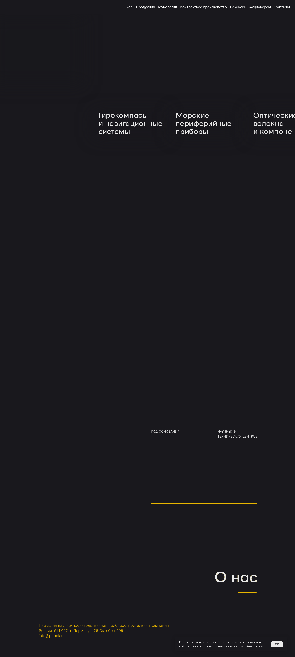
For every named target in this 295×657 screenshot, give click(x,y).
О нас (236, 576)
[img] (130, 76)
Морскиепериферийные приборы (204, 122)
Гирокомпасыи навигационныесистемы (130, 122)
